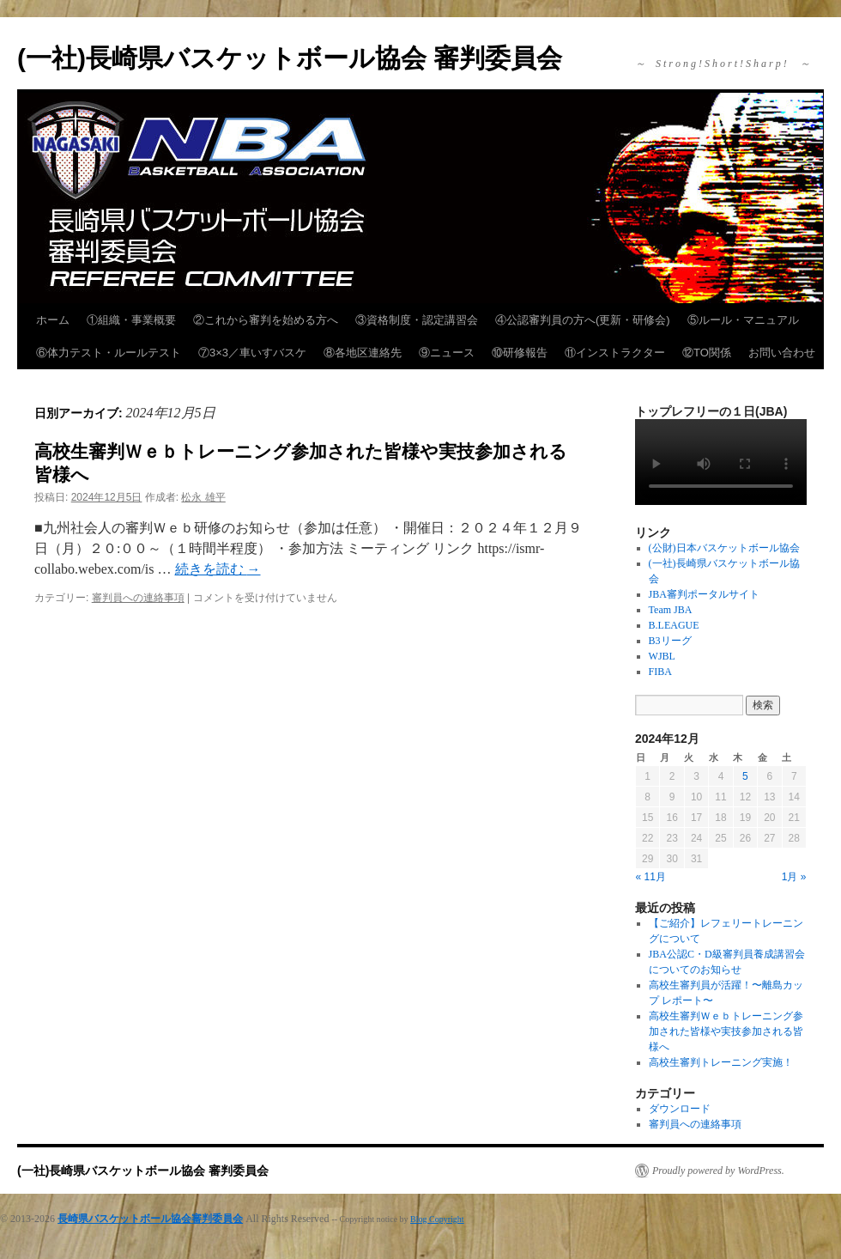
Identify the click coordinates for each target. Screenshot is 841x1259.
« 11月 (651, 877)
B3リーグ (670, 641)
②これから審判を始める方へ (265, 319)
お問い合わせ (781, 352)
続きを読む (218, 569)
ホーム (53, 319)
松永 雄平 (203, 497)
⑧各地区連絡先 (363, 352)
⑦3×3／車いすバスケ (252, 352)
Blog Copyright (437, 1219)
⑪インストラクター (615, 352)
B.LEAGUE (674, 625)
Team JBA (671, 610)
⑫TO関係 (706, 352)
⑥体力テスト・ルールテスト (108, 352)
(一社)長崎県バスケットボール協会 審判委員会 (289, 58)
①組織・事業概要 (131, 319)
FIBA (660, 672)
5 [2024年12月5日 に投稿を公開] (745, 776)
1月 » (794, 877)
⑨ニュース (447, 352)
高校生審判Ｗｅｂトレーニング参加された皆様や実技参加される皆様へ (726, 1031)
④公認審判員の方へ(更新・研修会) (582, 319)
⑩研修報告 (520, 352)
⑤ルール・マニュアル (743, 319)
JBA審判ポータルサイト (704, 594)
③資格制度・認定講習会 (416, 319)
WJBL (662, 656)
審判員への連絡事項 (138, 598)
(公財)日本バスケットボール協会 (724, 548)
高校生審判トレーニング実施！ (721, 1062)
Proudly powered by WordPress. (718, 1171)
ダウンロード (680, 1109)
